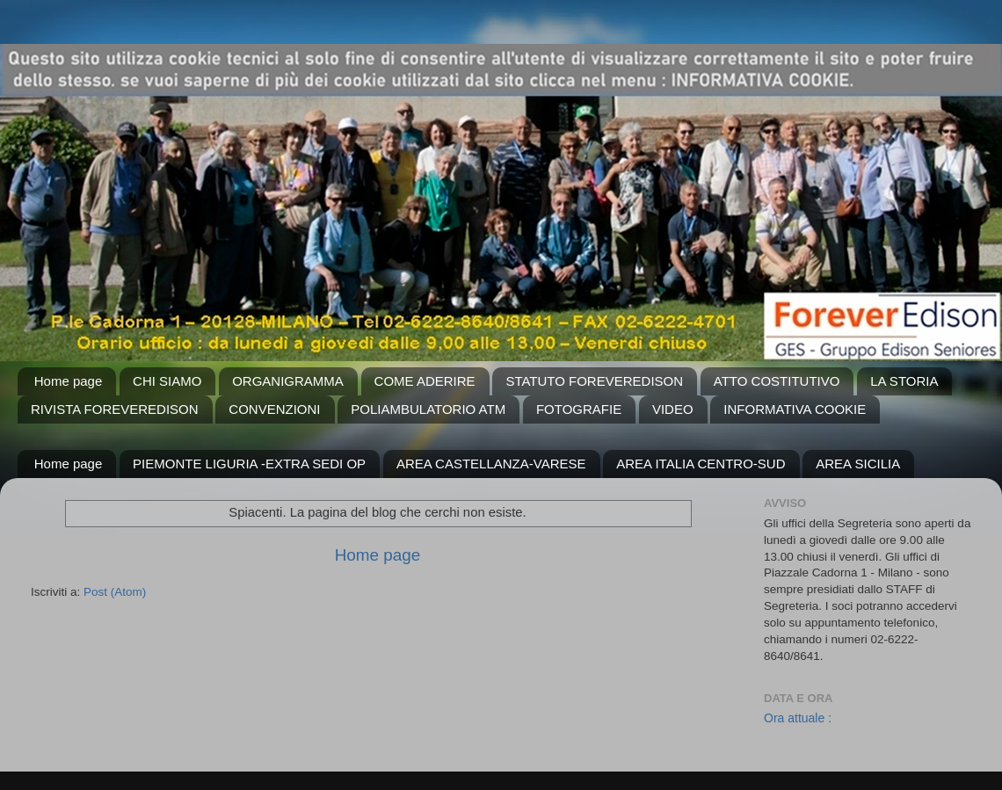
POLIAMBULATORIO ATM (428, 409)
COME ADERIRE (425, 380)
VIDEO (672, 409)
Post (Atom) (115, 591)
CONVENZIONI (274, 409)
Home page (68, 380)
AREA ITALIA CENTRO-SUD (700, 463)
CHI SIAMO (167, 380)
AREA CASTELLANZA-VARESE (491, 463)
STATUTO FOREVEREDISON (594, 380)
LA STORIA (904, 380)
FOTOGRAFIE (578, 409)
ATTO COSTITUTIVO (777, 380)
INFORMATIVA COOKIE (794, 409)
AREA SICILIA (858, 463)
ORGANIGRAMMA (288, 380)
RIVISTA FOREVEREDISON (115, 409)
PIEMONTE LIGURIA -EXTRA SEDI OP (249, 463)
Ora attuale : (797, 718)
